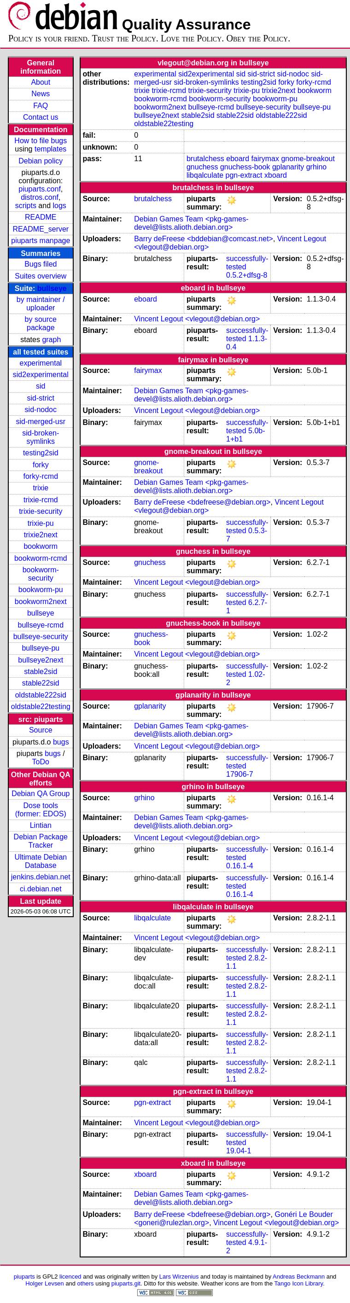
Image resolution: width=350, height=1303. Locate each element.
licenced (70, 1276)
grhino (316, 167)
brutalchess (205, 159)
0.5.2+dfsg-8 (246, 275)
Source (40, 730)
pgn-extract (243, 175)
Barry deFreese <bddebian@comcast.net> (203, 239)
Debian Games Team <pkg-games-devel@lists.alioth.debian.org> (191, 223)
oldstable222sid (40, 695)
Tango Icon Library (298, 1283)
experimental (40, 363)
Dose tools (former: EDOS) (40, 810)
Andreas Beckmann (299, 1276)
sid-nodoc (41, 409)
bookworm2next (41, 601)
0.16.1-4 (239, 866)
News (40, 94)
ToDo (40, 762)
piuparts (24, 1276)
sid (40, 386)
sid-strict (41, 398)
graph (51, 339)
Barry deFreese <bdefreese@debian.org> (202, 502)
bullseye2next (40, 660)
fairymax (265, 159)
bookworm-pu (40, 589)
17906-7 (239, 774)
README (40, 217)
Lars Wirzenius (179, 1276)
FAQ (40, 106)
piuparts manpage (40, 240)
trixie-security (40, 511)
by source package (41, 323)
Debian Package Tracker (41, 841)
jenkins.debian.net (40, 877)
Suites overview (40, 276)
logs (59, 205)
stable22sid (40, 683)
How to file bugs (40, 141)
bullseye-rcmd (41, 625)
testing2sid (40, 453)
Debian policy (40, 161)
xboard (275, 175)
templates (50, 149)
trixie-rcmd (40, 500)
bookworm (40, 546)
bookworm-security (41, 574)
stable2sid (40, 671)
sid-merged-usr (40, 421)
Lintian (41, 825)
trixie (40, 488)
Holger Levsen (44, 1283)
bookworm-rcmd (40, 558)
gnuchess (202, 167)
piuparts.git (125, 1283)
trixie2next (41, 535)
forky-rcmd (40, 476)
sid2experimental (41, 374)
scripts (25, 205)
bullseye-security (40, 636)
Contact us (40, 117)
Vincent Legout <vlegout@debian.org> (197, 319)
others (85, 1283)
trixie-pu (41, 523)
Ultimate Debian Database (40, 861)
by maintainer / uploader (41, 304)
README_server (40, 229)
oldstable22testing (40, 706)
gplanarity (288, 167)
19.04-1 (238, 1151)
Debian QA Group (41, 793)
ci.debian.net (41, 889)
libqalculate (205, 175)
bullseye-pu (40, 648)
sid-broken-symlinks (40, 437)
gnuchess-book (245, 167)
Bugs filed (40, 264)
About (40, 82)
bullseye (52, 288)
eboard (237, 159)
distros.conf (39, 197)
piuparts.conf (39, 189)
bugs (61, 742)
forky (41, 465)
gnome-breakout (308, 159)
